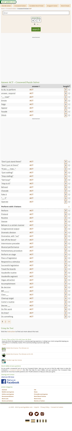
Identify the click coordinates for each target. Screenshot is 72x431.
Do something (7, 316)
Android (4, 390)
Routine (4, 218)
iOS (35, 390)
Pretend (4, 214)
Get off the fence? (8, 240)
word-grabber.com (26, 407)
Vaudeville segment (9, 276)
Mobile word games (8, 392)
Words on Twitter (39, 401)
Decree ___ (5, 305)
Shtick (3, 115)
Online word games (8, 394)
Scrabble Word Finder (36, 6)
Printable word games (41, 394)
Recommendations (8, 396)
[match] (69, 89)
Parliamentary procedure (11, 251)
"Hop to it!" (6, 183)
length (66, 86)
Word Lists (5, 398)
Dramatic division (8, 232)
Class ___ (4, 294)
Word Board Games (40, 396)
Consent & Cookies (57, 407)
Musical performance (10, 247)
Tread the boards (8, 269)
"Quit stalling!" (7, 172)
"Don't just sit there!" (10, 165)
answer (35, 86)
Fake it (4, 194)
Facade (4, 111)
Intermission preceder (10, 243)
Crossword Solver (20, 6)
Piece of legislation (9, 258)
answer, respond (8, 93)
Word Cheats (65, 6)
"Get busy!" (6, 180)
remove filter (36, 18)
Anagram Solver (52, 6)
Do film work (6, 309)
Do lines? (5, 313)
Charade (4, 191)
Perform (4, 210)
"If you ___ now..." (8, 169)
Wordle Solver (6, 6)
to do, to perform (8, 89)
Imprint (36, 407)
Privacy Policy (45, 407)
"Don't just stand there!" (11, 161)
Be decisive (6, 287)
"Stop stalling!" (7, 176)
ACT (31, 89)
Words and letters (7, 401)
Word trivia (37, 398)
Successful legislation (10, 265)
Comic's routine (7, 302)
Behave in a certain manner (12, 225)
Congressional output (10, 229)
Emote (4, 100)
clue (4, 86)
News (36, 392)
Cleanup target (7, 298)
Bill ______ (5, 291)
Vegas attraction (8, 280)
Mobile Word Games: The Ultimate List (17, 348)
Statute (4, 221)
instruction (11, 331)
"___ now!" (5, 97)
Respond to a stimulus (10, 261)
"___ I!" (4, 198)
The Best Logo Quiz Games (14, 360)
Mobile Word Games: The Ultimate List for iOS (19, 354)
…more (4, 344)
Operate (4, 202)
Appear (4, 108)
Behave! (4, 187)
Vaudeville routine (8, 272)
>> (9, 321)
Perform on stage (8, 254)
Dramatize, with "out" (10, 236)
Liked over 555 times (7, 377)
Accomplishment (8, 283)
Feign (3, 104)
